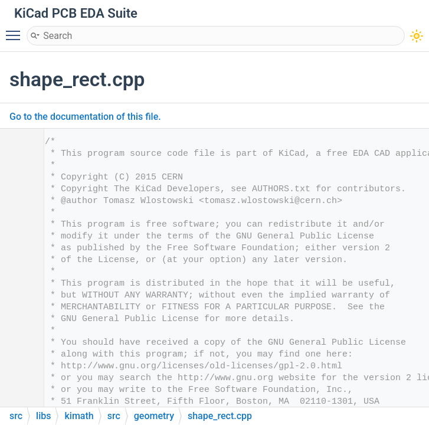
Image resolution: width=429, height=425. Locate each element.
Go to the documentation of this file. (85, 116)
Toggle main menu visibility (16, 30)
